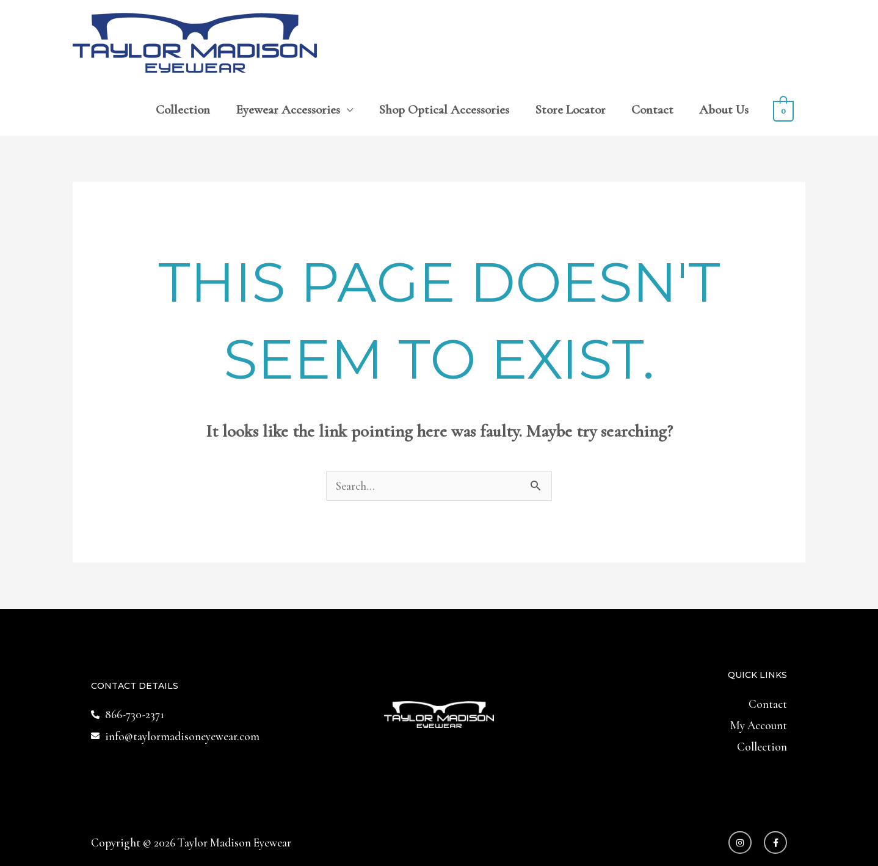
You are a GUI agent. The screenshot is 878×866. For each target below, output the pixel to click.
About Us (724, 109)
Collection (183, 109)
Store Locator (570, 109)
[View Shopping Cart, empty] (783, 110)
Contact (652, 109)
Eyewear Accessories (288, 109)
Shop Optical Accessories (444, 109)
